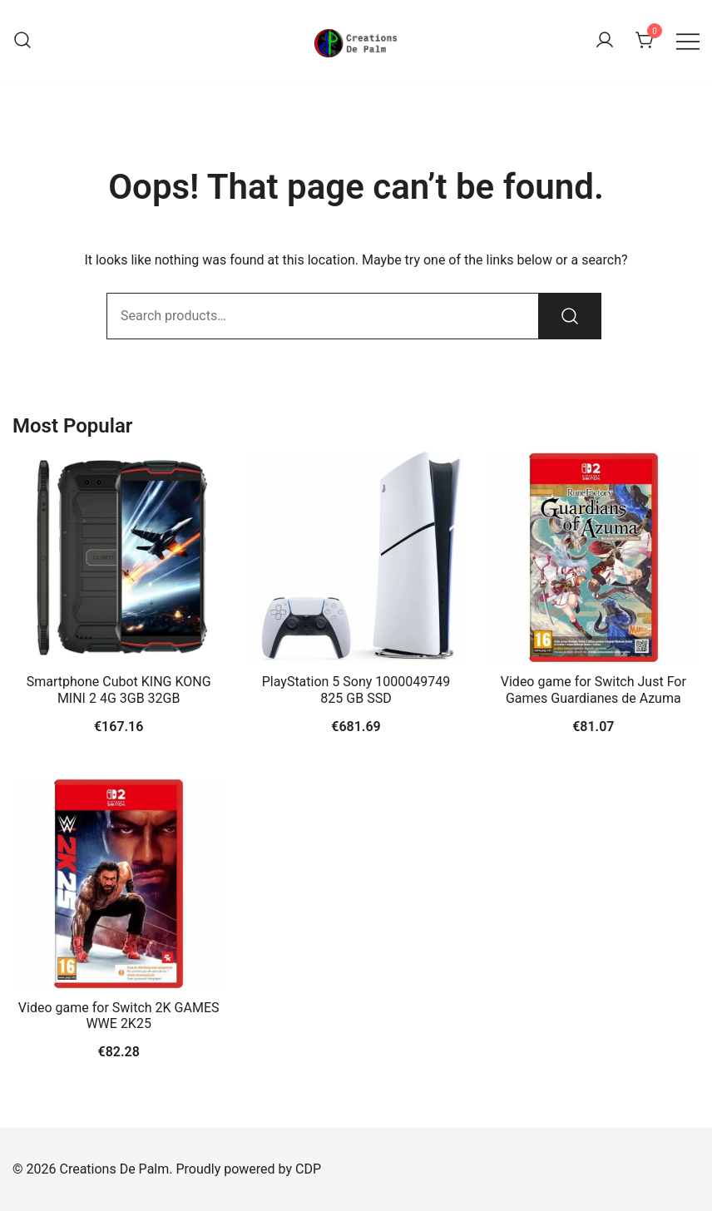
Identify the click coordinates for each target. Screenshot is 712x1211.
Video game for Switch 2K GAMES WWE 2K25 (119, 1015)
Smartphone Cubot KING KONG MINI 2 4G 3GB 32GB (119, 689)
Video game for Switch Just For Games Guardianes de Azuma (593, 689)
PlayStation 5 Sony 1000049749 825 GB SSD (356, 689)
